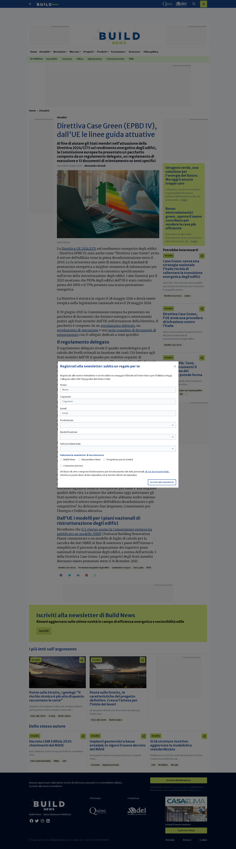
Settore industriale (70, 443)
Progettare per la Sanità (120, 459)
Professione (66, 420)
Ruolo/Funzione (68, 432)
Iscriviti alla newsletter (162, 482)
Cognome (65, 396)
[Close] (175, 366)
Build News (69, 459)
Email (63, 408)
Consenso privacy (73, 465)
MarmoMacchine (91, 459)
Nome (63, 385)
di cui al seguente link (157, 471)
